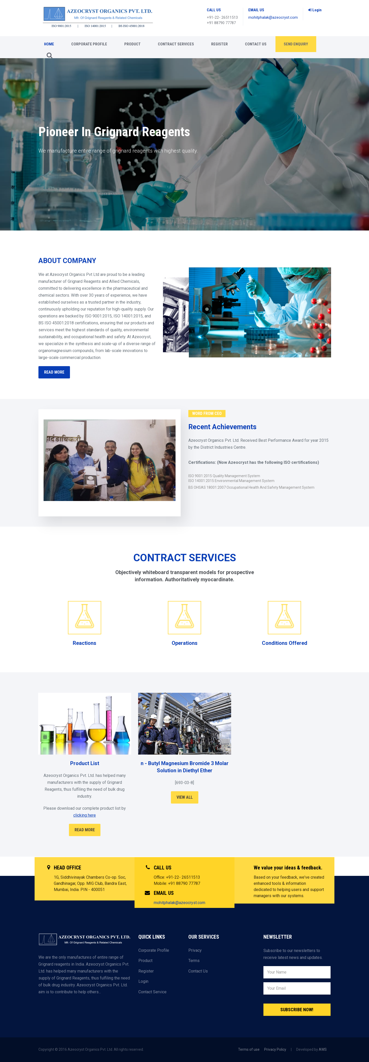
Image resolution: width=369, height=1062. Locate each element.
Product (132, 44)
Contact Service (152, 991)
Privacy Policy (275, 1049)
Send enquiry (296, 44)
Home (49, 44)
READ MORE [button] (54, 372)
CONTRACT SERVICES (176, 44)
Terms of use (249, 1049)
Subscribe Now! (296, 1009)
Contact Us (255, 44)
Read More (85, 829)
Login (315, 10)
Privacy (195, 950)
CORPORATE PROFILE (89, 44)
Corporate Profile (153, 950)
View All (185, 797)
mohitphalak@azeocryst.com (273, 17)
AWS (323, 1049)
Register (219, 44)
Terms (194, 960)
